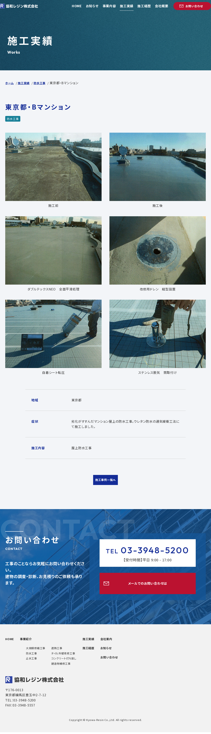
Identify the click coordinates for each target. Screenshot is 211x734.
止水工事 (38, 660)
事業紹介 (37, 640)
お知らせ (125, 649)
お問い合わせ (129, 658)
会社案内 (125, 640)
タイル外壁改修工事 (71, 655)
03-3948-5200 (147, 550)
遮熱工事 (64, 650)
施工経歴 (100, 649)
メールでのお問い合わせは (147, 584)
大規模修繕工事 (43, 650)
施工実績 (100, 640)
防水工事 (38, 655)
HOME (13, 640)
